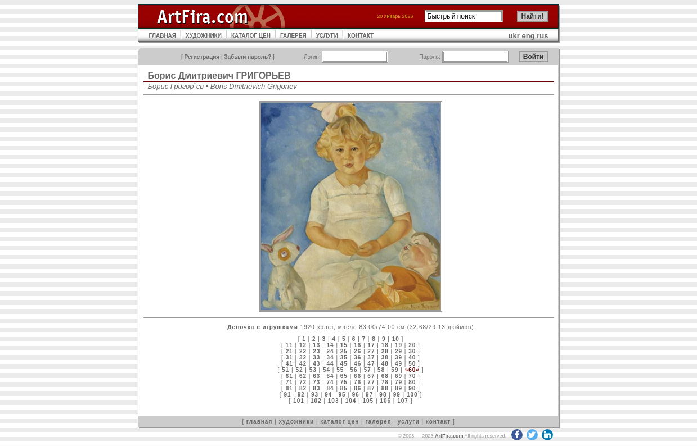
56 (354, 370)
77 (371, 382)
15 (344, 345)
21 (289, 351)
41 (289, 364)
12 (303, 345)
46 (357, 364)
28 (385, 351)
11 (289, 345)
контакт (438, 421)
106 (385, 401)
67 (371, 376)
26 (357, 351)
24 (330, 351)
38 (385, 357)
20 (412, 345)
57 (367, 370)
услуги (409, 421)
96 (355, 395)
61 (289, 376)
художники (296, 421)
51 (285, 370)
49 (398, 364)
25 (344, 351)
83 (316, 388)
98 (382, 395)
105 (368, 401)
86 (357, 388)
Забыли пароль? (247, 57)
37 (371, 357)
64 (330, 376)
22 (303, 351)
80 (412, 382)
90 (412, 388)
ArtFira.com (449, 436)
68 (385, 376)
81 (289, 388)
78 (385, 382)
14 (330, 345)
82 (303, 388)
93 (314, 395)
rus (542, 35)
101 (298, 401)
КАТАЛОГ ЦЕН (251, 36)
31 (289, 357)
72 (303, 382)
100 (412, 395)
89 (398, 388)
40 (412, 357)
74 (330, 382)
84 (330, 388)
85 (344, 388)
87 (371, 388)
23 (316, 351)
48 (385, 364)
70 (412, 376)
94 (328, 395)
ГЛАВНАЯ (163, 36)
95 (342, 395)
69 (398, 376)
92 (301, 395)
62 (303, 376)
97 (369, 395)
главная (259, 421)
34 (330, 357)
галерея (379, 421)
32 (303, 357)
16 (357, 345)
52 (299, 370)
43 (316, 364)
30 (412, 351)
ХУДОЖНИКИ (204, 36)
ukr (514, 35)
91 (287, 395)
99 (397, 395)
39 (398, 357)
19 (398, 345)
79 (398, 382)
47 (371, 364)
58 (381, 370)
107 (402, 401)
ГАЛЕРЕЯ (293, 36)
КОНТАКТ (361, 36)
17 (371, 345)
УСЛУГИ (327, 36)
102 (316, 401)
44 (330, 364)
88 (385, 388)
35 (344, 357)
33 (316, 357)
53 (313, 370)
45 (344, 364)
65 (344, 376)
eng (528, 35)
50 (412, 364)
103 (333, 401)
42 (303, 364)
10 (395, 339)
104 (351, 401)
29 (398, 351)
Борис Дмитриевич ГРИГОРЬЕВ (219, 75)
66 (357, 376)
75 (344, 382)
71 (289, 382)
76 (357, 382)
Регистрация (202, 57)
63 (316, 376)
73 (316, 382)
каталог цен (339, 421)
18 (385, 345)
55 (340, 370)
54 (326, 370)
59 (394, 370)
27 (371, 351)
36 (357, 357)
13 (316, 345)
